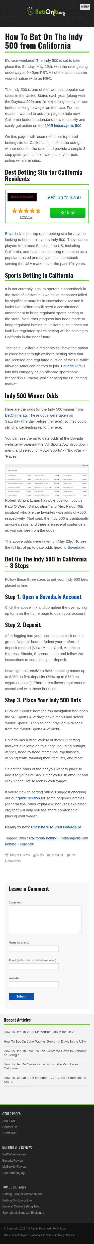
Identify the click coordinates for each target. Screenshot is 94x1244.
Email (32, 960)
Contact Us (9, 1127)
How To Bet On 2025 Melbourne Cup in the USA (39, 1032)
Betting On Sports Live (17, 1200)
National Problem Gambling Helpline (52, 1234)
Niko (40, 855)
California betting (43, 838)
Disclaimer (9, 1133)
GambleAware (19, 1234)
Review (26, 217)
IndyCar (57, 855)
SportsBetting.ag (13, 1173)
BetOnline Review (14, 1154)
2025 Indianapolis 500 (63, 125)
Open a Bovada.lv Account (52, 596)
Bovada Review (12, 1160)
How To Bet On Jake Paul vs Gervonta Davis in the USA (45, 1041)
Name (19, 942)
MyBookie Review (14, 1166)
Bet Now (68, 213)
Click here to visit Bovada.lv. (56, 827)
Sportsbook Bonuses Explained (23, 1212)
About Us (8, 1121)
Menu (85, 6)
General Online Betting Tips (20, 1206)
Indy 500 (27, 844)
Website (14, 978)
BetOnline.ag (16, 415)
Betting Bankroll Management (22, 1194)
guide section (29, 798)
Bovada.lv (13, 233)
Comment (16, 902)
